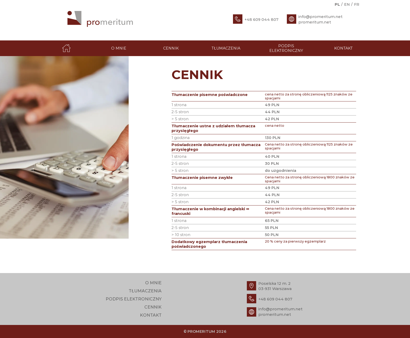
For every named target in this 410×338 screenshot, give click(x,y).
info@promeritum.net (320, 16)
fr (356, 4)
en (347, 4)
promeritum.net (314, 22)
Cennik (171, 48)
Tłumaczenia (226, 48)
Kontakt (343, 48)
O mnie (118, 48)
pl (337, 4)
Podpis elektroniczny (286, 48)
